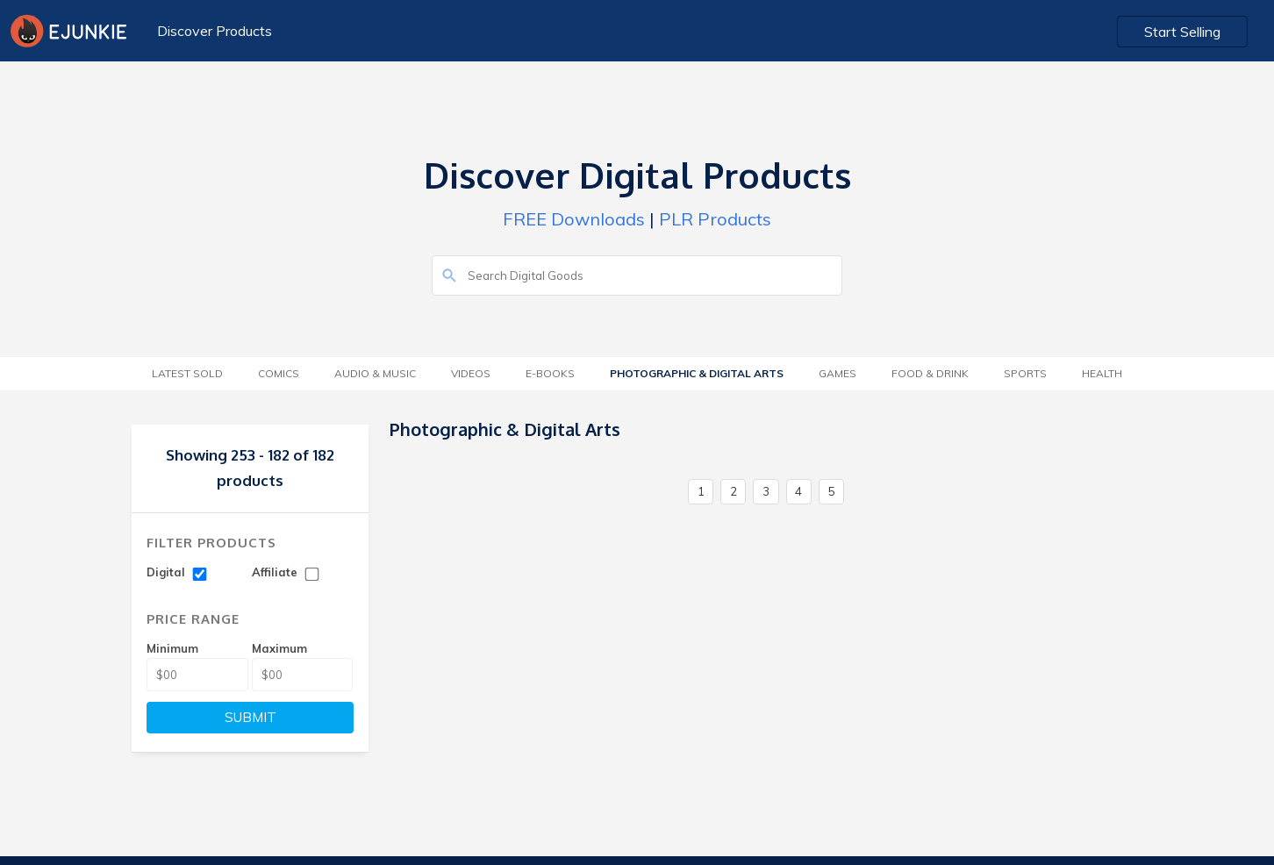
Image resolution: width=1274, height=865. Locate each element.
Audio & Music (375, 373)
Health (1102, 373)
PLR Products (715, 219)
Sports (1025, 373)
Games (837, 373)
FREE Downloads (574, 219)
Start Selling (1182, 31)
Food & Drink (930, 373)
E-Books (550, 373)
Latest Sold (187, 373)
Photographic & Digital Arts (697, 373)
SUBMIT (250, 717)
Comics (278, 373)
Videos (470, 373)
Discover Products (214, 30)
